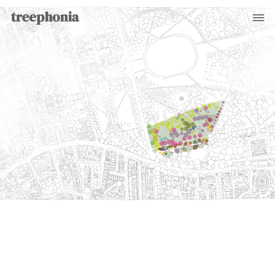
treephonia (45, 16)
